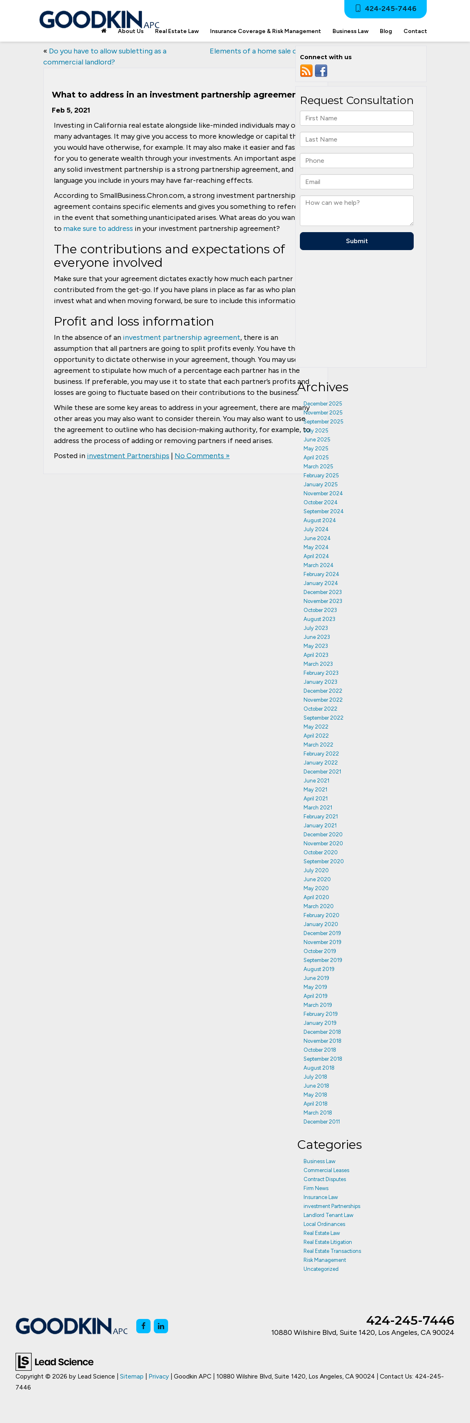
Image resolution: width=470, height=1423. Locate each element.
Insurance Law (321, 1197)
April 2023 (316, 655)
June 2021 (316, 781)
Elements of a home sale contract (266, 51)
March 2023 (318, 664)
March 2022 (318, 745)
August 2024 (320, 520)
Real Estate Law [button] (177, 31)
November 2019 (322, 942)
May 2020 (316, 888)
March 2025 (318, 466)
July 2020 (316, 870)
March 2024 (319, 565)
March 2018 (318, 1113)
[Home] (103, 31)
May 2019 (315, 987)
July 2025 (316, 431)
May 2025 (316, 449)
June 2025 (317, 440)
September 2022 (324, 718)
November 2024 (323, 493)
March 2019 (318, 1005)
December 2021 (322, 772)
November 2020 (323, 843)
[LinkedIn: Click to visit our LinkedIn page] (161, 1326)
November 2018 (322, 1041)
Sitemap (132, 1376)
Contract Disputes (325, 1179)
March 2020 (319, 906)
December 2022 (323, 691)
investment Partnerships (128, 455)
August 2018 (319, 1068)
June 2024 (317, 538)
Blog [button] (386, 31)
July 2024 (316, 529)
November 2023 (323, 601)
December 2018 (322, 1032)
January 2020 (321, 924)
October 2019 (320, 951)
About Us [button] (131, 31)
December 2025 (323, 404)
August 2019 (319, 969)
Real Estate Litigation (328, 1242)
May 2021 (315, 790)
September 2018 (323, 1059)
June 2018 (316, 1086)
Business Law (319, 1161)
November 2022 (323, 700)
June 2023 (317, 637)
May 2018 (315, 1095)
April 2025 (316, 457)
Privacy (159, 1376)
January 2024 (321, 583)
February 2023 (321, 673)
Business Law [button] (350, 31)
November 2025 (323, 413)
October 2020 (321, 852)
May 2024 (316, 547)
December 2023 (323, 592)
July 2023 (316, 628)
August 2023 (319, 619)
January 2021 (320, 825)
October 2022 (320, 709)
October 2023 (320, 610)
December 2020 (323, 834)
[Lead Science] (54, 1361)
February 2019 (321, 1014)
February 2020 (321, 915)
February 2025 (321, 475)
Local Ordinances (324, 1224)
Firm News (316, 1188)
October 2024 (321, 502)
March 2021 (318, 808)
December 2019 (322, 933)
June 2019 (316, 978)
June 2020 (317, 879)
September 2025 (324, 422)
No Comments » (202, 455)
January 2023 (320, 682)
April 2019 (316, 996)
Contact (415, 31)
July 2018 (315, 1077)
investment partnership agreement (181, 337)
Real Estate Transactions (332, 1251)
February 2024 (321, 574)
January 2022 (321, 763)
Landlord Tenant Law (328, 1215)
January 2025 (321, 484)
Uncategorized (321, 1269)
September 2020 (324, 861)
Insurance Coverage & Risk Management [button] (265, 31)
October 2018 (320, 1050)
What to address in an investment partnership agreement (176, 95)
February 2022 (321, 754)
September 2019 (323, 960)
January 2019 (320, 1023)
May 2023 (316, 646)
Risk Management (325, 1260)
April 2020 (316, 897)
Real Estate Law (322, 1233)
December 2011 (322, 1122)
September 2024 (324, 511)
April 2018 (316, 1104)
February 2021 (321, 816)
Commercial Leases (326, 1170)
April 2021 (316, 799)
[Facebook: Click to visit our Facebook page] (143, 1326)
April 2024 (316, 556)
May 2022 (316, 727)
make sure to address (98, 228)
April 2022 (316, 736)
